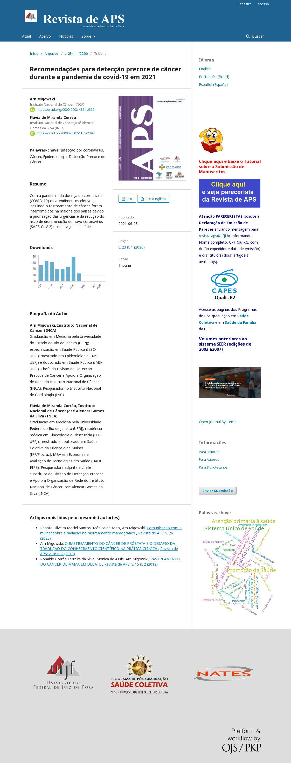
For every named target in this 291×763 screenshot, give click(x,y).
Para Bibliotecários (213, 467)
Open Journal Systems (217, 421)
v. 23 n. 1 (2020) (76, 53)
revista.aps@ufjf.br (214, 235)
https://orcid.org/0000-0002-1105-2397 (65, 133)
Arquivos (52, 53)
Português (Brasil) (214, 76)
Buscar (257, 36)
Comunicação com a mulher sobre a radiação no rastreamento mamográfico (111, 530)
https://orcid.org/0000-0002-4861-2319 (65, 109)
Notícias (66, 36)
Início (34, 53)
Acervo (45, 36)
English (205, 68)
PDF (129, 198)
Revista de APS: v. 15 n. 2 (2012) (131, 564)
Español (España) (213, 84)
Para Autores (209, 459)
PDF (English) (155, 198)
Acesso (263, 4)
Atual (26, 36)
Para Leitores (209, 451)
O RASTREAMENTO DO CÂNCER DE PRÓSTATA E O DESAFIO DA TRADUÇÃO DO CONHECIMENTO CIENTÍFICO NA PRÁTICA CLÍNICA (107, 546)
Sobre (86, 36)
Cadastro (245, 4)
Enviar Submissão (218, 490)
